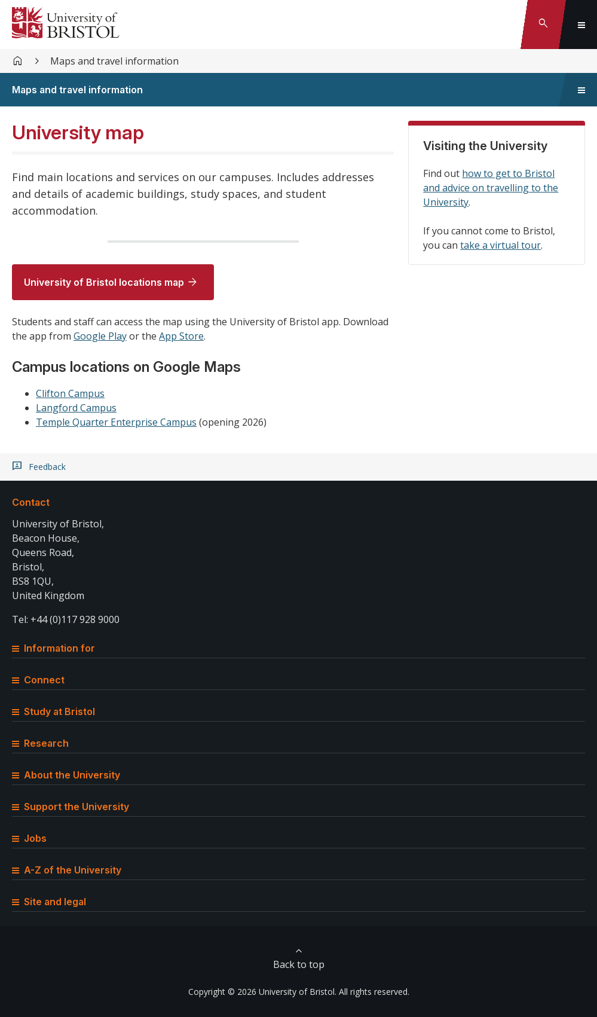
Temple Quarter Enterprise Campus (116, 422)
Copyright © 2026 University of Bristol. (262, 991)
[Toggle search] (543, 24)
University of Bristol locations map (104, 282)
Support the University (70, 807)
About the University (66, 775)
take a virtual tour (500, 245)
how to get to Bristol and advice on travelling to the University (490, 188)
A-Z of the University (66, 870)
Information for (53, 648)
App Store (181, 336)
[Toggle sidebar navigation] (581, 89)
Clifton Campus (70, 393)
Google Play (100, 336)
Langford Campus (76, 407)
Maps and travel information (114, 61)
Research (40, 743)
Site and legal (49, 902)
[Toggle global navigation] (581, 24)
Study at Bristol (53, 711)
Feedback (47, 467)
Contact (31, 502)
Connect (38, 680)
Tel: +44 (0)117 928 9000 (66, 619)
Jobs (29, 838)
